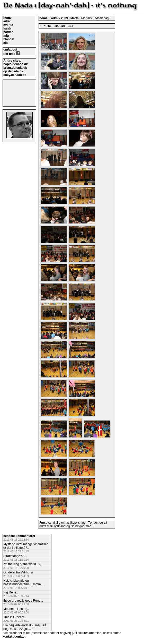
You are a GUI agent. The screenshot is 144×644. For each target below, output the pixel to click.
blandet (8, 39)
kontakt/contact (14, 636)
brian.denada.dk (15, 68)
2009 (64, 18)
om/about (10, 49)
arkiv (7, 21)
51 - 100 (53, 26)
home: (44, 18)
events (8, 25)
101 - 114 (66, 26)
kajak (7, 28)
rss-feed (11, 54)
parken (8, 32)
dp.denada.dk (13, 71)
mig (6, 35)
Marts (74, 18)
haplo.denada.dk (15, 64)
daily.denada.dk (14, 75)
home (7, 17)
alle (5, 43)
